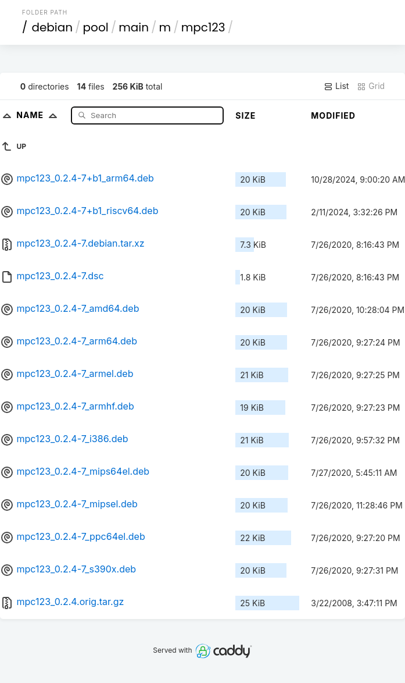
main (134, 27)
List (336, 86)
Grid (371, 86)
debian (52, 27)
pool (96, 27)
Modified (333, 115)
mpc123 (203, 27)
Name (39, 115)
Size (245, 115)
